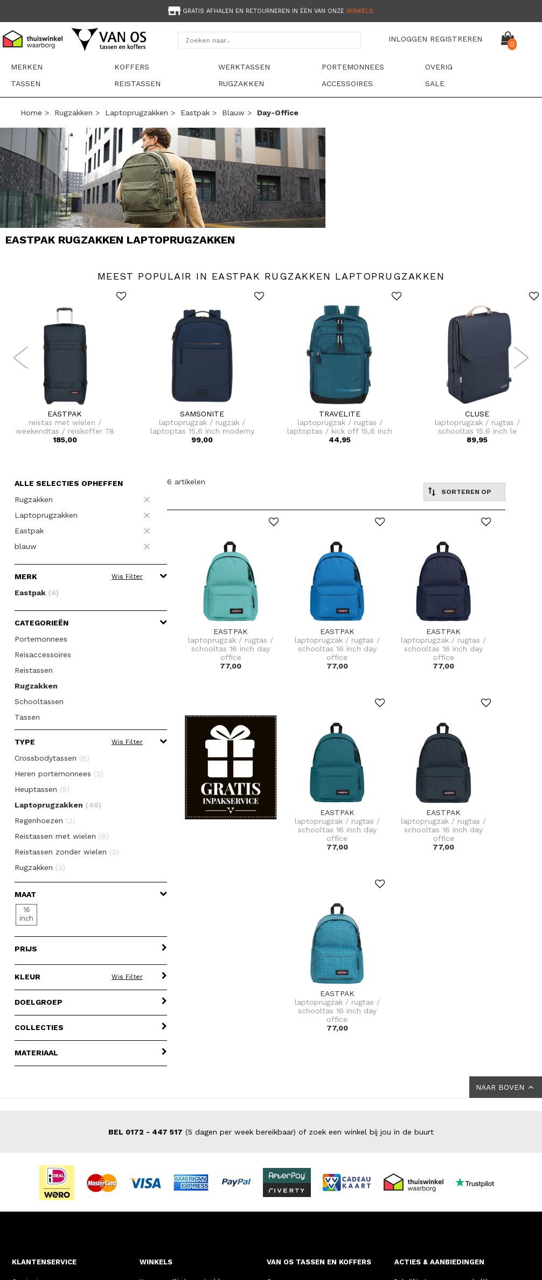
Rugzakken (241, 83)
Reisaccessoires (43, 654)
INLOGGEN (407, 38)
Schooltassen (39, 701)
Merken (27, 66)
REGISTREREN (456, 38)
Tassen (25, 83)
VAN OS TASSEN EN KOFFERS (319, 1262)
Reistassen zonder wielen (67, 851)
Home (31, 112)
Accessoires (347, 83)
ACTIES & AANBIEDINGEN (439, 1262)
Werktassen (244, 66)
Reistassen (137, 83)
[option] (271, 10)
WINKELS (156, 1262)
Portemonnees (353, 66)
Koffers (131, 66)
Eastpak (195, 112)
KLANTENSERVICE (44, 1262)
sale (434, 83)
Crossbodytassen (52, 758)
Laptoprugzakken (136, 112)
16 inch (26, 914)
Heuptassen (42, 789)
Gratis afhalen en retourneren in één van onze (269, 11)
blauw (233, 112)
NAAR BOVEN (506, 1087)
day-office (277, 112)
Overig (439, 66)
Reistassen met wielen (62, 836)
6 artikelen (186, 481)
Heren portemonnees (59, 773)
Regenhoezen (45, 820)
